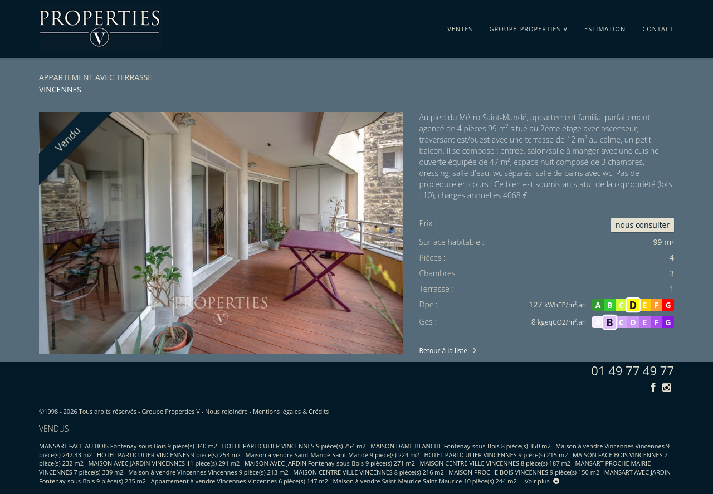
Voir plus (542, 481)
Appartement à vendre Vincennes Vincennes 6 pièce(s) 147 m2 (239, 481)
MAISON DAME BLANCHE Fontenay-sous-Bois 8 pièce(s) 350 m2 (460, 446)
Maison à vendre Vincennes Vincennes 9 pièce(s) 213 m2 (208, 472)
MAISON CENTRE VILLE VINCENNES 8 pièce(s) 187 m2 (495, 463)
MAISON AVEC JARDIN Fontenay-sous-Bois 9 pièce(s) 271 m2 (330, 463)
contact (658, 27)
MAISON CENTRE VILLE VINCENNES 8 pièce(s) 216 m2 (368, 472)
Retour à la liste (443, 350)
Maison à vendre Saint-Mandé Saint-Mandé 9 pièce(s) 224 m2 (332, 455)
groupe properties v (528, 27)
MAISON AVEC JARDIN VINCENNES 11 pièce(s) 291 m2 (164, 463)
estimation (605, 27)
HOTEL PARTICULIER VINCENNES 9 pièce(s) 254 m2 (294, 446)
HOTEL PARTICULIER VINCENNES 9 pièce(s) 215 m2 (496, 455)
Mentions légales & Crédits (291, 411)
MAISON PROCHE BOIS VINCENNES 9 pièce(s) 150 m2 (523, 472)
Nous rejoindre (226, 411)
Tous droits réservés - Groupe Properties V (139, 411)
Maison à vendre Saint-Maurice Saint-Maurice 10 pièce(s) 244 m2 (425, 481)
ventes (459, 27)
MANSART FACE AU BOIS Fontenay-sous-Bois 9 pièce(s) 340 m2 (128, 446)
